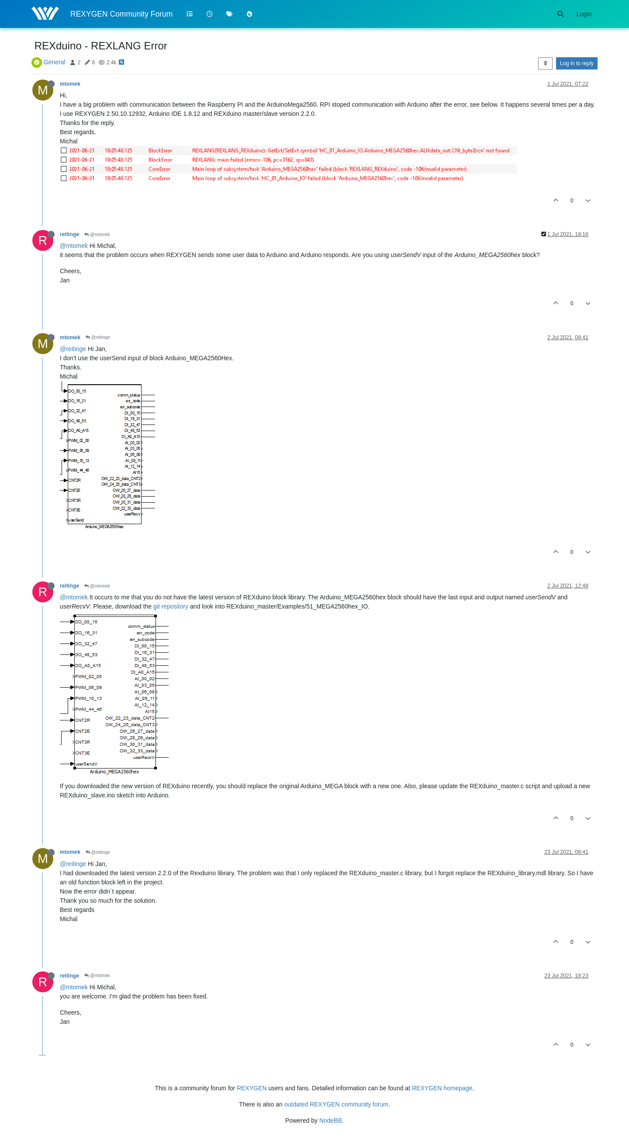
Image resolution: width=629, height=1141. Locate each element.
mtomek (70, 84)
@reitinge (98, 337)
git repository (170, 606)
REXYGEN (251, 1088)
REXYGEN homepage (442, 1088)
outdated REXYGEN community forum (336, 1104)
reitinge (69, 234)
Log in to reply (577, 63)
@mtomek (97, 234)
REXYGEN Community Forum (121, 14)
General (55, 62)
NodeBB (330, 1120)
